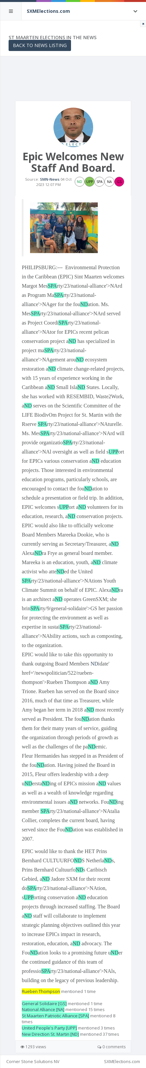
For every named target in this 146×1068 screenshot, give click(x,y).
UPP (113, 452)
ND (84, 304)
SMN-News (49, 179)
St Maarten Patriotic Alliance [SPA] (55, 1016)
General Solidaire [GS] (44, 1003)
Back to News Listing (40, 45)
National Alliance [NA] (43, 1009)
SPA (52, 286)
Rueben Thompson (41, 991)
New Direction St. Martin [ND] (50, 1034)
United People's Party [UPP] (49, 1028)
